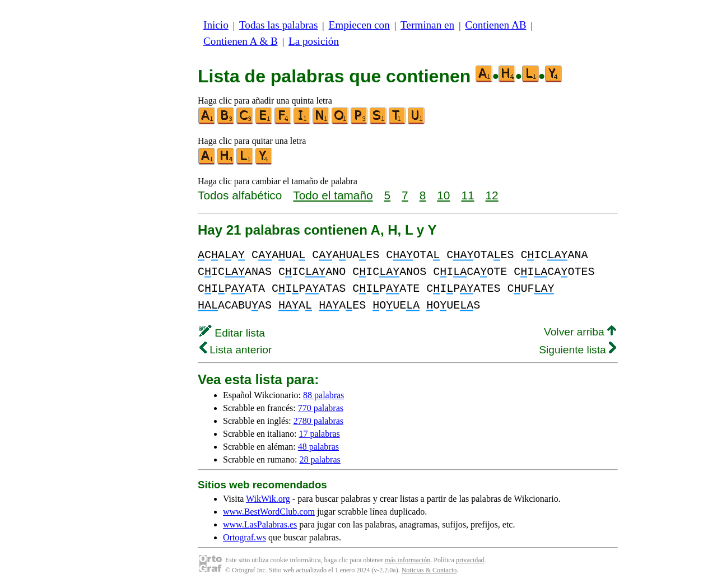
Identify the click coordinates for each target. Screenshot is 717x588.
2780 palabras (318, 421)
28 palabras (319, 459)
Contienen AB (495, 25)
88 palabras (323, 395)
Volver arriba (580, 332)
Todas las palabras (278, 25)
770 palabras (320, 408)
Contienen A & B (240, 41)
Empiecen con (359, 25)
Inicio (216, 25)
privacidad (470, 560)
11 (467, 195)
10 (443, 195)
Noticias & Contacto (429, 570)
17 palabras (319, 433)
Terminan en (427, 25)
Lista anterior (235, 350)
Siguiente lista (577, 350)
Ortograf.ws (244, 537)
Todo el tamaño (333, 195)
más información (407, 560)
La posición (313, 41)
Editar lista (232, 333)
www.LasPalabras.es (260, 524)
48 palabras (318, 446)
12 (492, 195)
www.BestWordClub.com (269, 511)
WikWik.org (268, 498)
